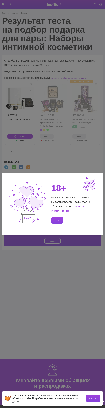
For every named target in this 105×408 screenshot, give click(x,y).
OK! (58, 220)
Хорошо (92, 397)
